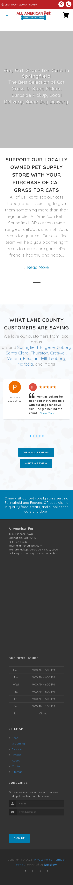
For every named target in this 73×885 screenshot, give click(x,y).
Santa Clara (17, 353)
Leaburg (57, 358)
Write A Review (36, 463)
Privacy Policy (43, 859)
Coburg (64, 347)
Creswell (58, 353)
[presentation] (29, 822)
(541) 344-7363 (18, 541)
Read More (38, 267)
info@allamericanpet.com (25, 545)
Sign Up (19, 838)
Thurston (39, 353)
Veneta (14, 358)
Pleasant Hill (35, 358)
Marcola (25, 364)
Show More (47, 413)
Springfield (27, 347)
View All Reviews (36, 452)
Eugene (47, 347)
